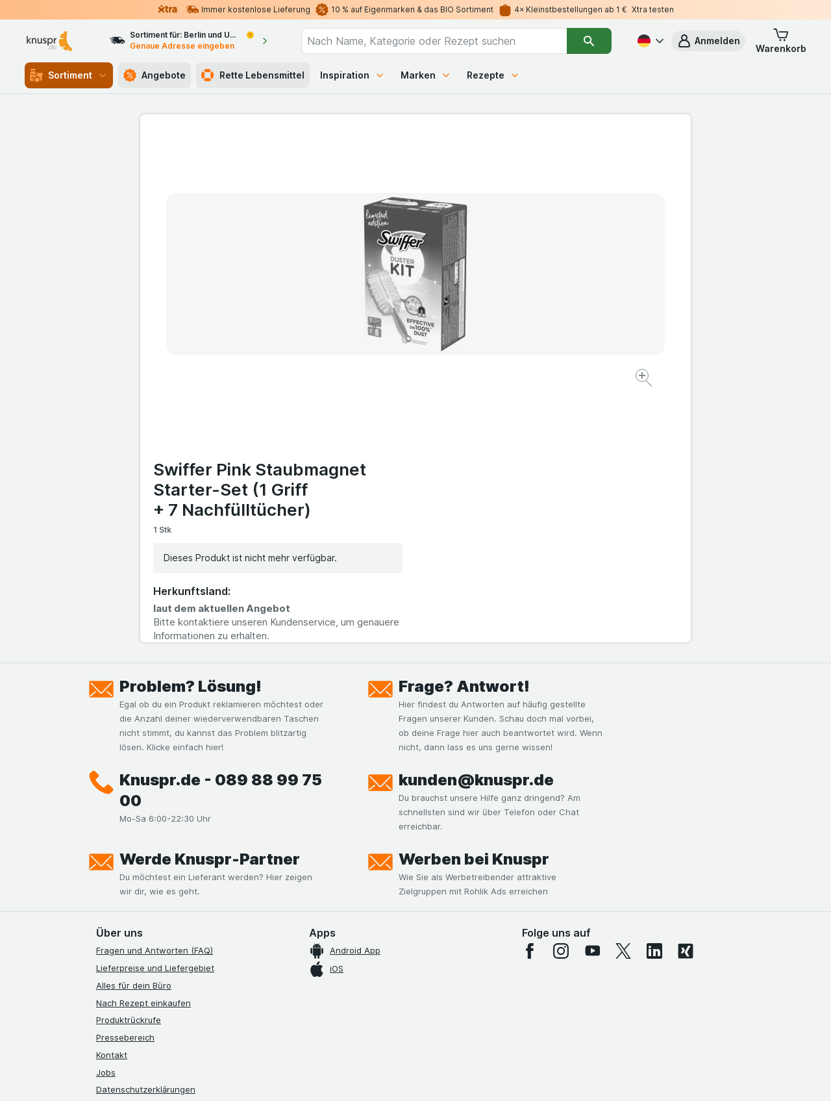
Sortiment (69, 75)
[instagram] (561, 694)
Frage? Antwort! (464, 429)
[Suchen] (589, 41)
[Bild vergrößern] (369, 338)
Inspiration (352, 75)
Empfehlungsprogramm (143, 919)
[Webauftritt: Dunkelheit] (474, 1075)
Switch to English (439, 1022)
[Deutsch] (649, 41)
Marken (426, 75)
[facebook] (530, 694)
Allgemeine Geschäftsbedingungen (167, 849)
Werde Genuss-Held (136, 884)
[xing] (685, 694)
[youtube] (592, 694)
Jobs (106, 814)
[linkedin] (654, 694)
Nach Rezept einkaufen (143, 745)
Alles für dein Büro (133, 728)
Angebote (154, 75)
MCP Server (120, 936)
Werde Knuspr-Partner (209, 601)
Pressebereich (125, 780)
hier (313, 989)
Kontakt (111, 797)
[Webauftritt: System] (350, 1075)
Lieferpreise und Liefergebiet (155, 710)
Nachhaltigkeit (125, 901)
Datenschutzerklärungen (145, 832)
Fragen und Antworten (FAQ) (154, 693)
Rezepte (493, 75)
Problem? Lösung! (190, 429)
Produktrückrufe (128, 762)
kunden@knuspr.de (476, 522)
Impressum (118, 867)
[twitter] (623, 694)
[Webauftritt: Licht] (409, 1075)
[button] (708, 41)
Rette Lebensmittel (252, 75)
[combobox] (434, 41)
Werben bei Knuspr (474, 601)
